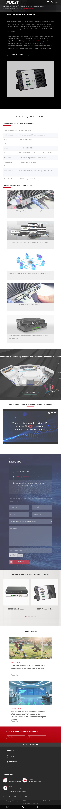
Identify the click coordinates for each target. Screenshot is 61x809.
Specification (20, 117)
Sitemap (26, 804)
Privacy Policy (33, 804)
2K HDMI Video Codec (27, 8)
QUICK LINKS (12, 762)
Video (43, 117)
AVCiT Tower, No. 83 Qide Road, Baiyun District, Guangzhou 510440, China (24, 790)
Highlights (29, 117)
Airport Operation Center (32, 41)
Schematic (37, 117)
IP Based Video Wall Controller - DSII (31, 6)
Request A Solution (18, 54)
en (56, 2)
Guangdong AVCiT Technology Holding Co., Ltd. (28, 801)
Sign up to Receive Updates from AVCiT (22, 731)
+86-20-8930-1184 (15, 781)
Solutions (10, 750)
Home (7, 6)
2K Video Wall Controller (10, 8)
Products (14, 6)
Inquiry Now (8, 774)
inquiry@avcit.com (35, 781)
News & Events (30, 631)
